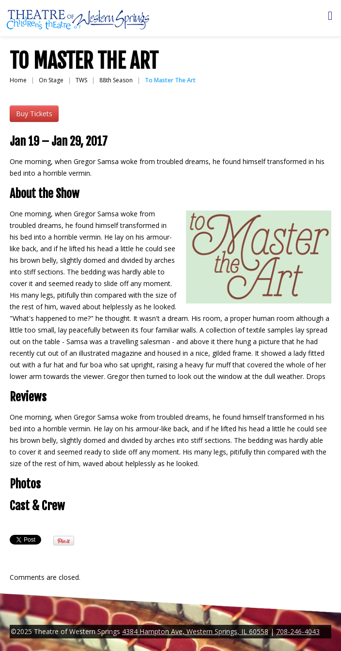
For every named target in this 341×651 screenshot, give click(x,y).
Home (18, 80)
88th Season (116, 80)
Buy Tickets (34, 113)
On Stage (51, 80)
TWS (81, 80)
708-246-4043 (298, 631)
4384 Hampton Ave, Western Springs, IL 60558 (195, 631)
